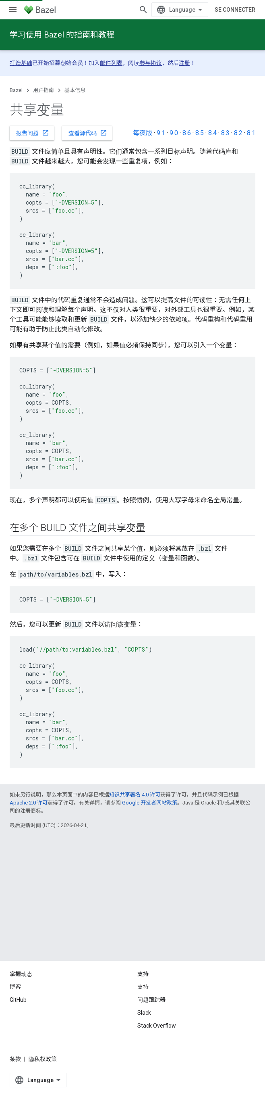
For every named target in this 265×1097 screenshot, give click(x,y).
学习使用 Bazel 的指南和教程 (62, 35)
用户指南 (43, 90)
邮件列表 (111, 63)
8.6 (186, 133)
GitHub (18, 1014)
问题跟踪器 (151, 1014)
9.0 (174, 133)
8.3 (225, 133)
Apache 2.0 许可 (29, 803)
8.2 (238, 133)
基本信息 (74, 90)
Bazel (16, 90)
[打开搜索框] (247, 10)
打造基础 (21, 63)
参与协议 (150, 63)
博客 (15, 1001)
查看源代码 (87, 132)
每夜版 (142, 133)
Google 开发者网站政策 (149, 803)
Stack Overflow (156, 1040)
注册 (184, 63)
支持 (143, 1001)
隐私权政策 (43, 1073)
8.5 (199, 133)
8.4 (212, 133)
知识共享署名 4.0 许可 (134, 795)
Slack (144, 1027)
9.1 (161, 133)
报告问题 (32, 132)
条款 (15, 1073)
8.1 (251, 133)
